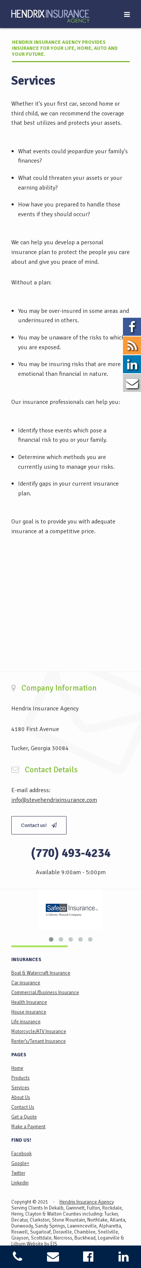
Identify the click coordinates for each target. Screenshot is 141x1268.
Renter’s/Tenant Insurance (38, 1041)
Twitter (18, 1173)
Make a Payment (28, 1127)
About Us (20, 1098)
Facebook (21, 1154)
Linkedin (20, 1183)
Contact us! (39, 825)
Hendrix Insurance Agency (86, 1202)
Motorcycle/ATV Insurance (38, 1032)
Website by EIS (42, 1244)
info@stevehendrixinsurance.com (54, 800)
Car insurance (25, 983)
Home (17, 1068)
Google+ (20, 1163)
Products (20, 1078)
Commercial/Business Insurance (45, 993)
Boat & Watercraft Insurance (40, 973)
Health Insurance (29, 1002)
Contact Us (22, 1107)
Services (20, 1088)
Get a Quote (24, 1117)
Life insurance (26, 1022)
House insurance (28, 1012)
